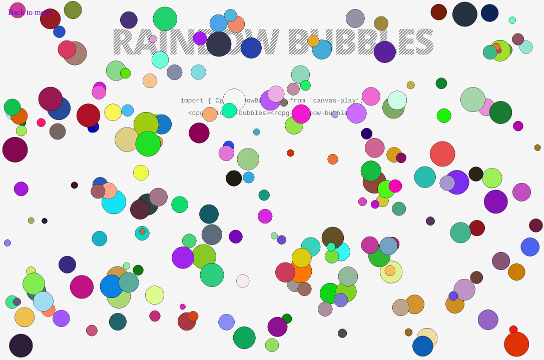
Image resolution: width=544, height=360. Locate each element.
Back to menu (30, 12)
